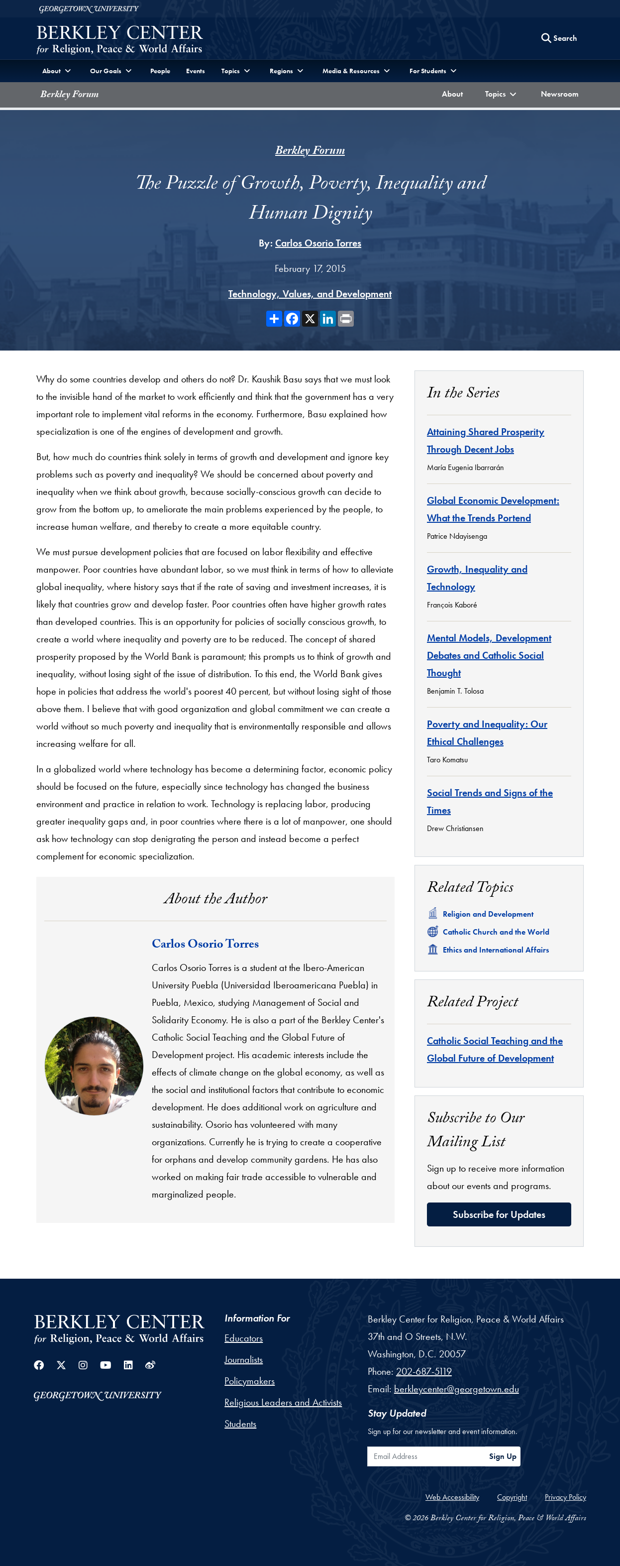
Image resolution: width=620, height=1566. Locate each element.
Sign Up (503, 1456)
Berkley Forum (69, 95)
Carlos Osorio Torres (318, 243)
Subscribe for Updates (499, 1214)
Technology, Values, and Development (310, 293)
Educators (243, 1337)
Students (240, 1423)
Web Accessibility (452, 1497)
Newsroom (562, 93)
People (160, 70)
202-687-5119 (424, 1371)
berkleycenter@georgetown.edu (456, 1388)
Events (195, 70)
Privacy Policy (565, 1497)
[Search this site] (559, 38)
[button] (502, 95)
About (454, 93)
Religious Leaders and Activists (283, 1402)
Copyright (512, 1497)
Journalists (243, 1359)
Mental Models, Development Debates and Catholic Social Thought (489, 655)
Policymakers (249, 1380)
